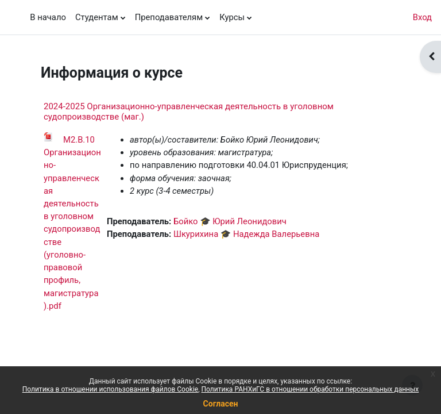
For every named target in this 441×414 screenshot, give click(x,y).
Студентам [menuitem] (96, 17)
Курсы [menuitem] (232, 17)
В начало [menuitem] (48, 17)
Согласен (220, 403)
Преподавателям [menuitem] (169, 17)
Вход (422, 17)
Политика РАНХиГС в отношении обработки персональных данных (310, 389)
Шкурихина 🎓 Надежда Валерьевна (246, 234)
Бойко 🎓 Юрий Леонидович (230, 221)
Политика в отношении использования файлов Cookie (110, 389)
